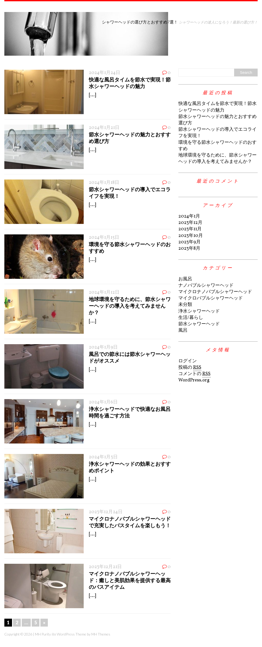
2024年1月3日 (103, 457)
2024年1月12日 (104, 292)
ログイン (187, 361)
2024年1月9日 (103, 347)
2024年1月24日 (104, 73)
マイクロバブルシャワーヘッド (210, 298)
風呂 (183, 330)
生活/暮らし (190, 318)
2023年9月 (189, 242)
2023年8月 (189, 248)
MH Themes (100, 634)
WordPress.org (194, 380)
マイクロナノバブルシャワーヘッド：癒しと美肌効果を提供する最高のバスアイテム (130, 580)
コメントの (194, 374)
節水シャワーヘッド (199, 324)
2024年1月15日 (104, 237)
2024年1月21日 (104, 128)
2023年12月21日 (105, 567)
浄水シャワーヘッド (199, 311)
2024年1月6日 (103, 402)
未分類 (185, 305)
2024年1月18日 (104, 182)
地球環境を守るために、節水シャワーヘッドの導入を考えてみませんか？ (130, 305)
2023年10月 (190, 236)
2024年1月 (189, 216)
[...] (92, 95)
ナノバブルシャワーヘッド (206, 285)
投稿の (189, 367)
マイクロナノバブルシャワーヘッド (215, 292)
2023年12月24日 (106, 512)
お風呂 (185, 279)
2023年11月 (190, 229)
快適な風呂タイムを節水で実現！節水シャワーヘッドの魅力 (217, 107)
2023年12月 (190, 223)
